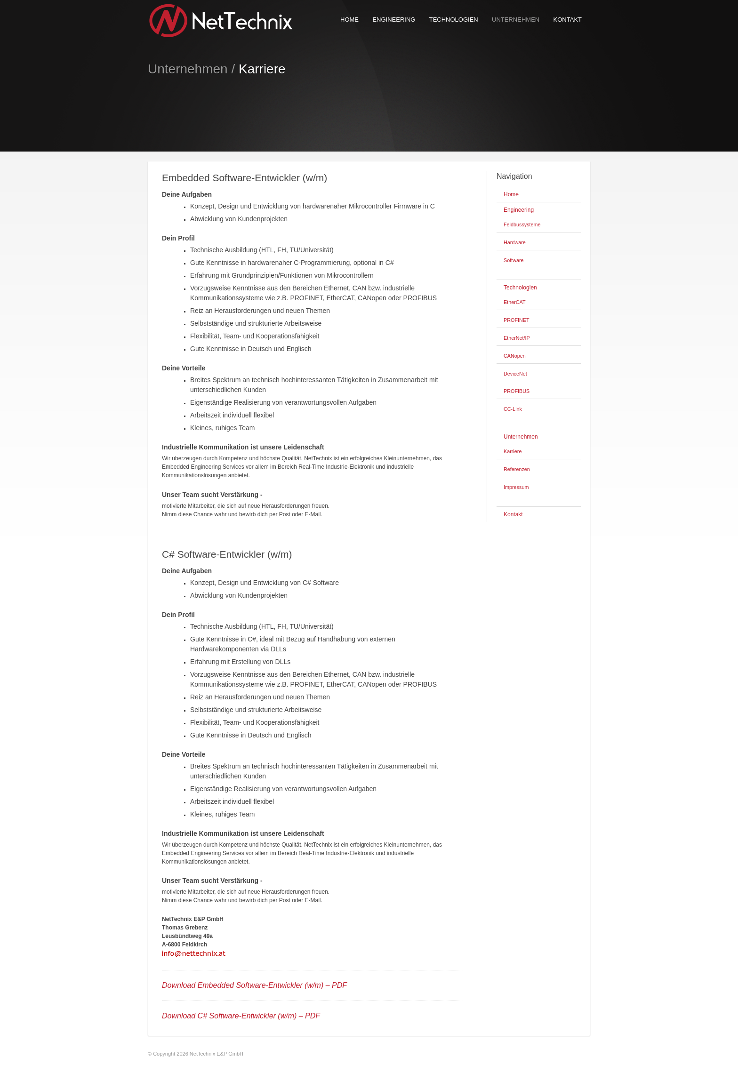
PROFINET (516, 320)
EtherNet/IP (517, 338)
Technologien (453, 19)
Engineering (393, 19)
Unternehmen (515, 19)
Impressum (516, 487)
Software (514, 260)
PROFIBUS (516, 391)
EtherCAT (515, 302)
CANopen (515, 356)
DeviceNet (515, 373)
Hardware (515, 242)
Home (349, 19)
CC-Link (513, 409)
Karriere (512, 451)
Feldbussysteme (522, 224)
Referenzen (517, 469)
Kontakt (568, 19)
